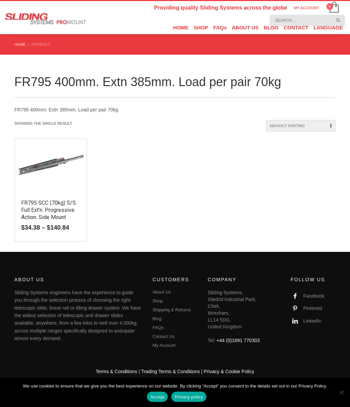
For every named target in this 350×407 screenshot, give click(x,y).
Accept (157, 396)
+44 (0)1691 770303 (238, 340)
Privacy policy (189, 396)
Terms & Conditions (116, 371)
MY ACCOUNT (306, 8)
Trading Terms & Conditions (170, 371)
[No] (341, 392)
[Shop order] (301, 126)
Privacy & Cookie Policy (229, 371)
